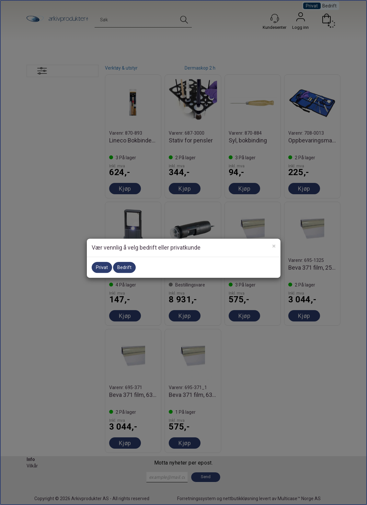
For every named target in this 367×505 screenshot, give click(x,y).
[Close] (274, 246)
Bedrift (124, 267)
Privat (102, 267)
